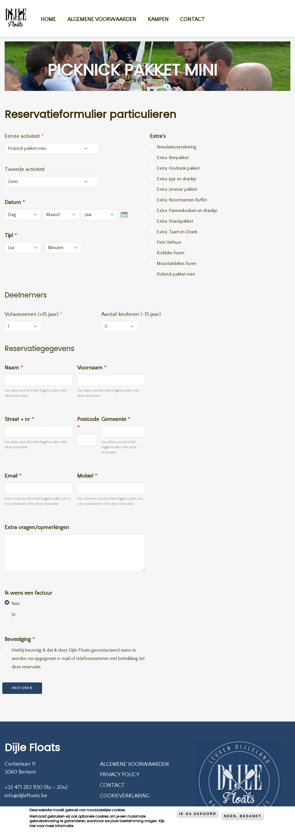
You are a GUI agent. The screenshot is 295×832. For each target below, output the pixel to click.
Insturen (22, 688)
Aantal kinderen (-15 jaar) (131, 314)
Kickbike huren (170, 252)
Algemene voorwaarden (107, 18)
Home (53, 18)
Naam (14, 368)
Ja (13, 614)
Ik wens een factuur (28, 593)
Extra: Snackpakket (175, 221)
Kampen (163, 18)
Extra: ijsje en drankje (176, 179)
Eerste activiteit (24, 136)
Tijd (11, 235)
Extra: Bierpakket (173, 157)
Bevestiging (20, 639)
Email (13, 476)
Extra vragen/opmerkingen (37, 527)
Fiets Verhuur (169, 242)
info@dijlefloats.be (26, 796)
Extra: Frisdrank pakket (178, 168)
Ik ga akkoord (197, 815)
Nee (16, 603)
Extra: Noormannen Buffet (182, 200)
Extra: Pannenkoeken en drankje (187, 210)
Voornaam (91, 368)
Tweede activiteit (25, 169)
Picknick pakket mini (176, 274)
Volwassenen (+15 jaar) (33, 314)
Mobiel (87, 476)
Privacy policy (119, 775)
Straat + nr (19, 419)
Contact (198, 18)
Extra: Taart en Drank (177, 231)
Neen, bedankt (243, 817)
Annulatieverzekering (176, 147)
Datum (15, 202)
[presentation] (124, 215)
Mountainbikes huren (176, 263)
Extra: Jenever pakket (177, 189)
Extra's (158, 136)
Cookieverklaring (125, 796)
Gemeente (115, 419)
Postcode (87, 423)
